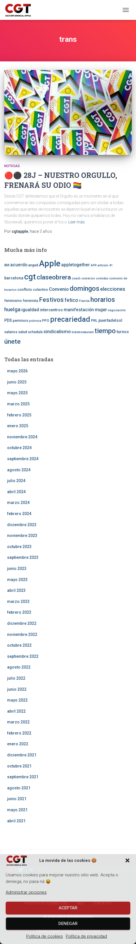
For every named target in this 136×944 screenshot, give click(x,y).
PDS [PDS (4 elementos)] (8, 320)
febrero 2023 (19, 612)
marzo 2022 (18, 722)
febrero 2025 (19, 415)
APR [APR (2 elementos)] (94, 265)
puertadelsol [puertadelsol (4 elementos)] (110, 320)
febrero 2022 (19, 733)
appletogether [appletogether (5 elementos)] (75, 264)
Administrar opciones (26, 892)
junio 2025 (16, 382)
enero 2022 (17, 744)
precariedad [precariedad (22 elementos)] (70, 319)
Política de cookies (44, 936)
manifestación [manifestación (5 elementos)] (79, 309)
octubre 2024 (19, 447)
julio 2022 (16, 678)
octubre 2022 (19, 645)
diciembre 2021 (21, 755)
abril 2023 (16, 590)
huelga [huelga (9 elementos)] (12, 309)
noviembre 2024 (22, 437)
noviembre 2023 (22, 535)
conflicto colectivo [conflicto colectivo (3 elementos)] (32, 289)
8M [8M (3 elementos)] (6, 265)
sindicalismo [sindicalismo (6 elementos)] (57, 331)
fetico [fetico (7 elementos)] (71, 300)
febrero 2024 (19, 513)
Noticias (12, 166)
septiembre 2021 (22, 777)
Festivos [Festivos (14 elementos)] (51, 299)
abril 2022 (16, 711)
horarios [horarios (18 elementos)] (102, 300)
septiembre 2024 (22, 459)
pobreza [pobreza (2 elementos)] (35, 321)
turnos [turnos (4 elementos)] (123, 331)
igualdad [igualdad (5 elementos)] (30, 309)
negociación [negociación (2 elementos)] (117, 310)
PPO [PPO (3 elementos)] (45, 320)
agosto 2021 (18, 788)
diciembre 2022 (21, 623)
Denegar (68, 923)
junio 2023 (16, 568)
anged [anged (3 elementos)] (33, 265)
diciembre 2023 (21, 524)
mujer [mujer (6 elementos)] (101, 309)
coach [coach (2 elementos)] (76, 278)
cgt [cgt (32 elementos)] (30, 276)
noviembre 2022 (22, 634)
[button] (127, 860)
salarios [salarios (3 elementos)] (10, 332)
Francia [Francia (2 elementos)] (84, 301)
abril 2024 (16, 491)
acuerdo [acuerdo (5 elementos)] (18, 264)
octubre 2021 (19, 766)
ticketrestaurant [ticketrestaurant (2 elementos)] (83, 332)
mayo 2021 (17, 810)
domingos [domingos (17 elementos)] (84, 288)
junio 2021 (16, 798)
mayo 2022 (17, 700)
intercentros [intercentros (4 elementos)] (51, 310)
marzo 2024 (18, 502)
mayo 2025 (17, 393)
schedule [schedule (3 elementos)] (35, 332)
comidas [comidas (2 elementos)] (102, 278)
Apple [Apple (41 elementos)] (49, 263)
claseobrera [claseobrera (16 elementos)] (54, 277)
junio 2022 (16, 689)
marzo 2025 (18, 404)
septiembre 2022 (22, 656)
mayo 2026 (17, 371)
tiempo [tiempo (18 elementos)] (105, 331)
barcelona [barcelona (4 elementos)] (13, 278)
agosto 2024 (18, 470)
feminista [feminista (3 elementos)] (30, 300)
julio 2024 (16, 480)
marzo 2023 (18, 601)
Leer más (76, 222)
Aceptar (68, 907)
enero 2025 (17, 426)
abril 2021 (16, 821)
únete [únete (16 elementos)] (12, 341)
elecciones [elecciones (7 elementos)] (112, 289)
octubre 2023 (19, 546)
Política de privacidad (86, 936)
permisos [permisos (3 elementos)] (20, 320)
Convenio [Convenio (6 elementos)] (59, 289)
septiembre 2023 (22, 557)
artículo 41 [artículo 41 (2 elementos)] (105, 265)
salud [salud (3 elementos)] (22, 332)
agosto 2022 (18, 667)
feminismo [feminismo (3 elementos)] (13, 300)
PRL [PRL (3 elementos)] (94, 320)
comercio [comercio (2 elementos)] (88, 278)
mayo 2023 (17, 579)
